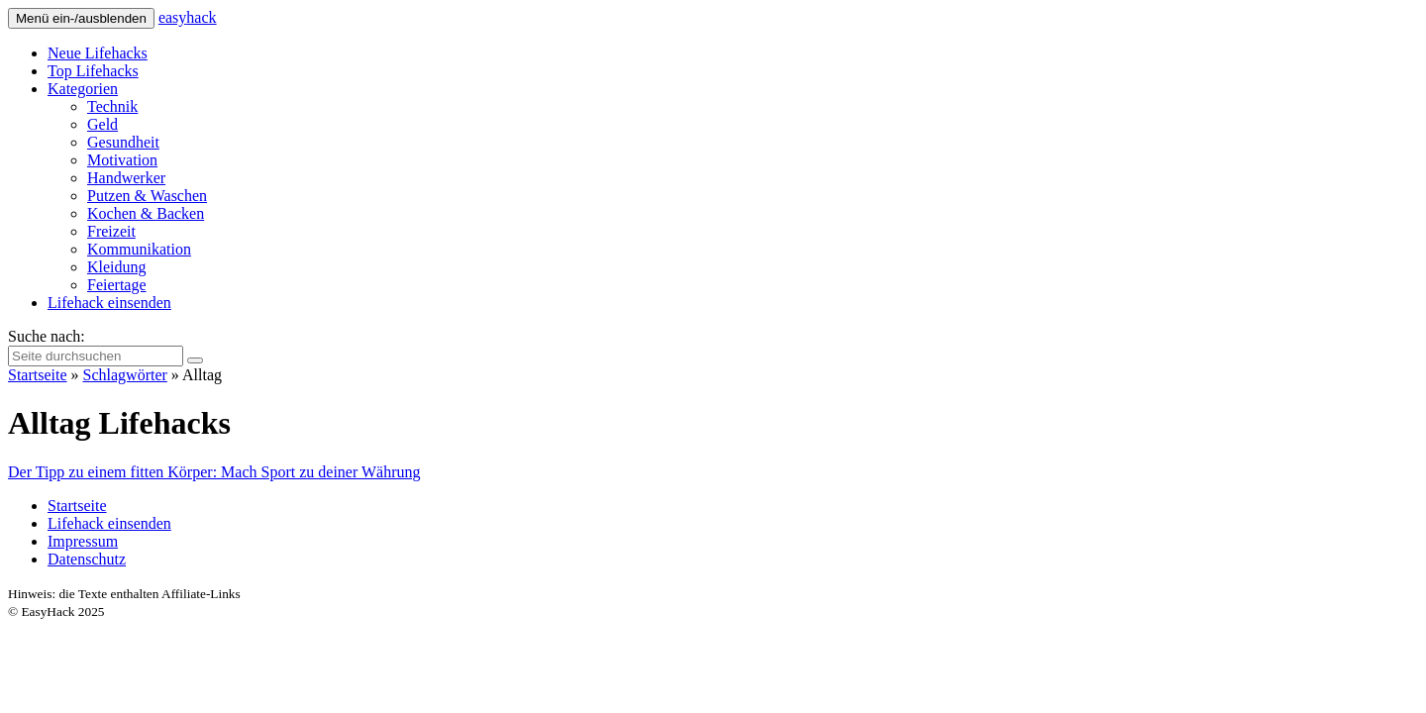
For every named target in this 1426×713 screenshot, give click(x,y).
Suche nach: (46, 336)
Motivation (122, 160)
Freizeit (111, 231)
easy (187, 17)
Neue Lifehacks (98, 53)
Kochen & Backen (145, 213)
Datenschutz (87, 559)
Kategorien (83, 88)
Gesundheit (123, 142)
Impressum (83, 541)
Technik (112, 106)
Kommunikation (139, 249)
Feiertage (117, 284)
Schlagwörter (125, 374)
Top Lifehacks (93, 70)
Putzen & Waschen (147, 195)
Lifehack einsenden (109, 302)
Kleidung (117, 266)
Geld (102, 124)
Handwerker (126, 177)
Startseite (37, 374)
